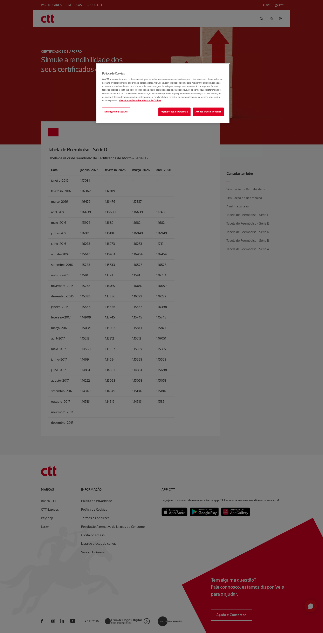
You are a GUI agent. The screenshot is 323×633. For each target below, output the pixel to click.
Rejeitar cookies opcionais (174, 111)
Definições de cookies (116, 111)
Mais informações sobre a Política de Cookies (140, 100)
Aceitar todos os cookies (208, 111)
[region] (163, 93)
